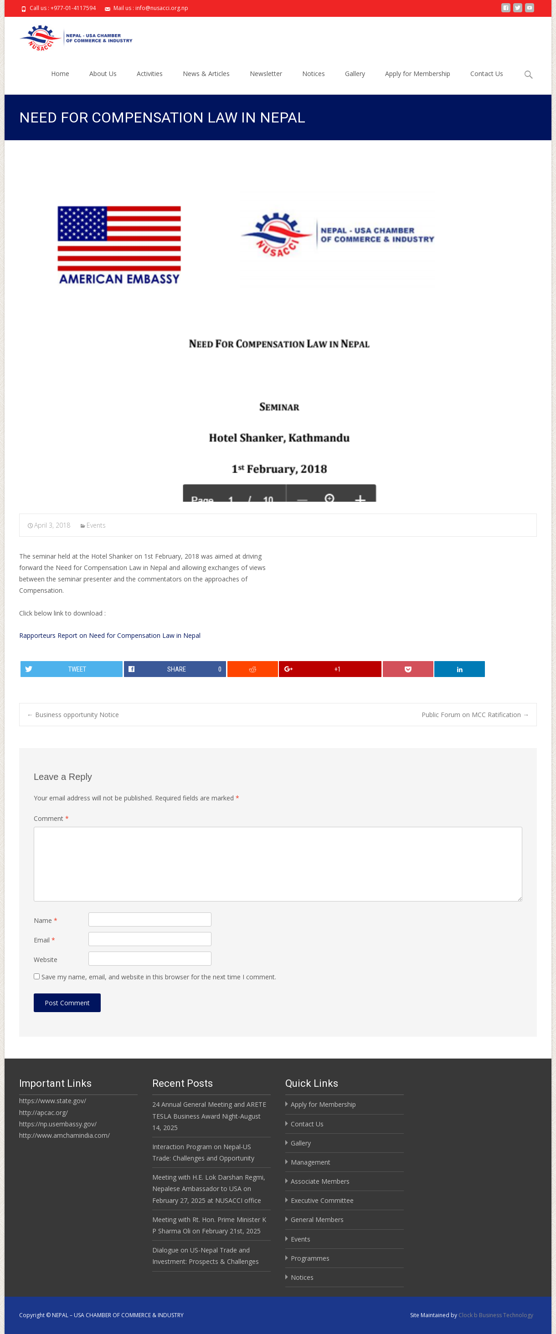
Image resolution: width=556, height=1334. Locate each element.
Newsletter (266, 81)
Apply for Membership (417, 81)
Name (45, 920)
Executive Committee (322, 1200)
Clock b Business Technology (495, 1315)
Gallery (355, 81)
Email (44, 940)
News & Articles (206, 81)
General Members (317, 1219)
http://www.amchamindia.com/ (64, 1135)
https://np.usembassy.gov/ (58, 1124)
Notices (313, 81)
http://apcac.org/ (43, 1112)
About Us (103, 81)
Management (310, 1162)
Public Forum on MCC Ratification (475, 714)
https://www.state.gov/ (52, 1100)
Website (45, 959)
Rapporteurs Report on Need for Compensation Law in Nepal (110, 635)
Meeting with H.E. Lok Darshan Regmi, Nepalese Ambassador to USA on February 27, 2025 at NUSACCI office (208, 1188)
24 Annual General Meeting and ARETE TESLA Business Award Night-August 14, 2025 (209, 1115)
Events (96, 525)
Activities (150, 81)
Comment (51, 818)
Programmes (310, 1258)
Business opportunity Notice (73, 714)
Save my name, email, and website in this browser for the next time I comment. (158, 976)
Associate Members (320, 1181)
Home (60, 81)
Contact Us (486, 81)
